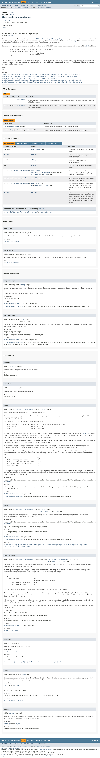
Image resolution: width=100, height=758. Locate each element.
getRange (34, 154)
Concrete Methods (54, 143)
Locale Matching (70, 41)
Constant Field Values (11, 241)
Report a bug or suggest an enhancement (13, 748)
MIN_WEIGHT (21, 105)
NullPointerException (11, 303)
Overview (4, 2)
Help (49, 2)
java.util (11, 14)
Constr (19, 7)
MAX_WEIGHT (21, 100)
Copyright (3, 754)
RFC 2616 (86, 433)
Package (17, 2)
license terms (26, 756)
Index (45, 2)
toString (34, 192)
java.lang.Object (7, 21)
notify (27, 212)
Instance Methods (37, 143)
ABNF (87, 46)
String (17, 126)
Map (32, 174)
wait (41, 212)
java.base (11, 12)
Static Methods (22, 143)
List (11, 170)
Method (26, 7)
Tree (31, 2)
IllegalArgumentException (13, 306)
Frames (23, 5)
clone (6, 212)
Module (10, 2)
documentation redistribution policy (45, 756)
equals (33, 149)
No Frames (30, 5)
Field (14, 7)
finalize (12, 212)
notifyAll (34, 212)
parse (32, 178)
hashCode (34, 165)
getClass (20, 212)
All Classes (42, 5)
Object (10, 35)
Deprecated (38, 2)
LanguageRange (9, 126)
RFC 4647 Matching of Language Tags (49, 39)
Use (28, 2)
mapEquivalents (36, 170)
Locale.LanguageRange (21, 170)
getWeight (34, 160)
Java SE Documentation (45, 749)
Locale (4, 27)
